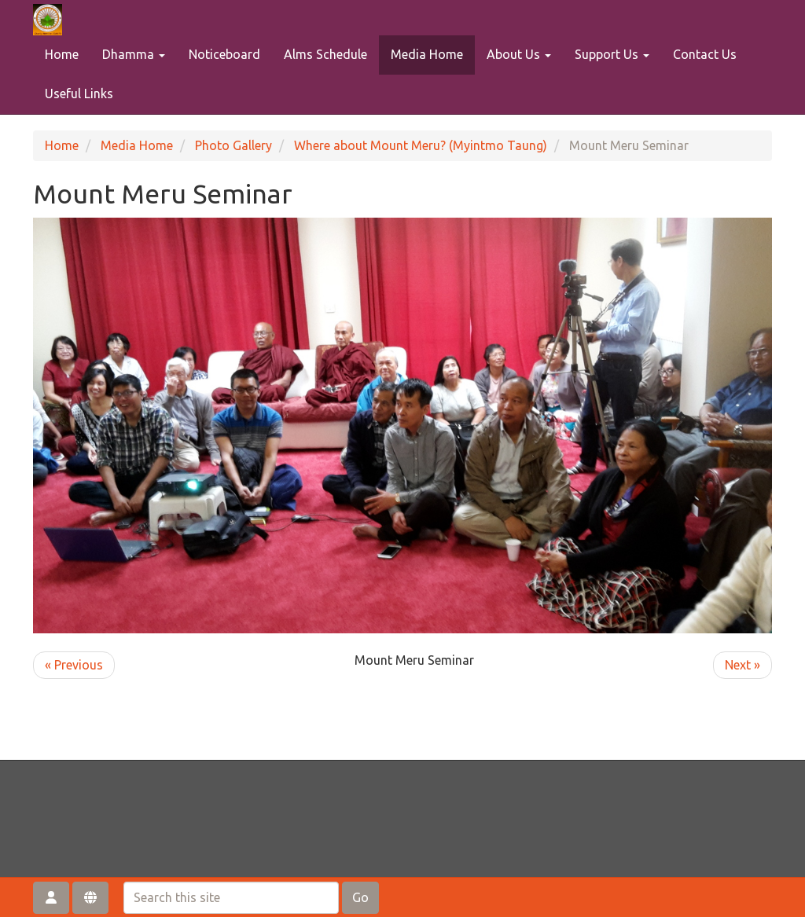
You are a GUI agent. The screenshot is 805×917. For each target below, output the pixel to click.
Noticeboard (224, 54)
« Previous (74, 665)
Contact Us (705, 54)
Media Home (427, 54)
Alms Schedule (325, 54)
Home (62, 54)
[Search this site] (231, 898)
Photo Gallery (233, 145)
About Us (519, 54)
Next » (742, 665)
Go (360, 897)
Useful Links (79, 93)
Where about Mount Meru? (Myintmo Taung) (420, 145)
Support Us (612, 54)
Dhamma (133, 54)
